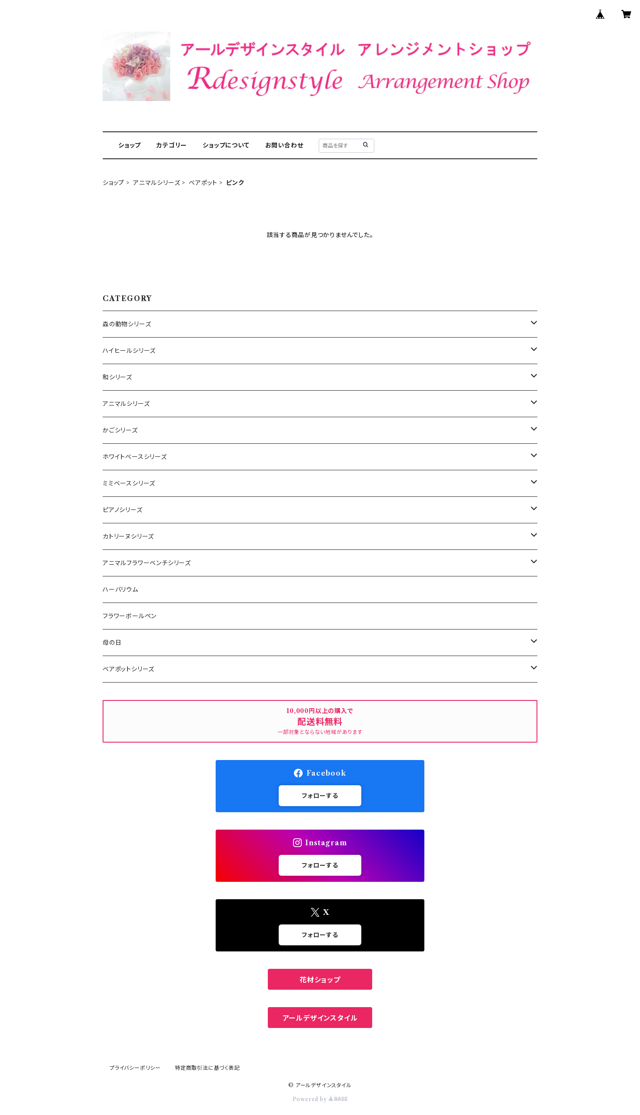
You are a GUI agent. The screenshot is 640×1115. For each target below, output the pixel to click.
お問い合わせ (284, 145)
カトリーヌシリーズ (128, 536)
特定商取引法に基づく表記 (207, 1068)
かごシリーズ (120, 430)
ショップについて (226, 145)
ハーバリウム (120, 589)
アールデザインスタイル (320, 1018)
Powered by (320, 1099)
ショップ (129, 145)
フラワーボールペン (130, 616)
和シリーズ (117, 377)
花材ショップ (320, 979)
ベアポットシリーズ (128, 669)
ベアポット (203, 183)
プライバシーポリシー (135, 1068)
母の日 (112, 642)
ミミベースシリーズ (129, 483)
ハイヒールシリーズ (129, 351)
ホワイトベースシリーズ (135, 457)
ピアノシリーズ (123, 510)
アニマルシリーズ (156, 183)
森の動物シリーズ (127, 324)
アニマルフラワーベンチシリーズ (147, 563)
